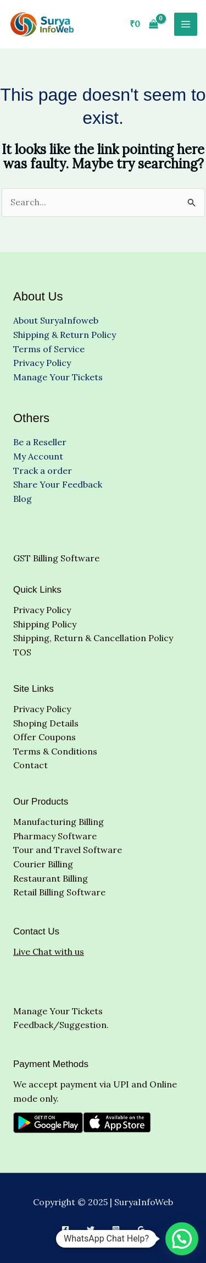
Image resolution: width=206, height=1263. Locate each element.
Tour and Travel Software (67, 849)
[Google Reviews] (141, 1229)
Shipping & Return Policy (64, 334)
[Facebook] (65, 1229)
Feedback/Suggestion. (61, 1024)
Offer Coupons (44, 736)
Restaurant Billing (50, 878)
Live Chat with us (48, 951)
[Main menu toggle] (185, 24)
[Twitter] (90, 1229)
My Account (38, 456)
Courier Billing (43, 864)
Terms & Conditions (55, 751)
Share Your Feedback (57, 484)
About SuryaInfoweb (55, 320)
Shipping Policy (44, 624)
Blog (22, 498)
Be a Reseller (39, 441)
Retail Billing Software (59, 892)
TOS (22, 652)
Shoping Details (46, 723)
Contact (30, 764)
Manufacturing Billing (58, 821)
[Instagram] (116, 1229)
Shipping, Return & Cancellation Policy (93, 637)
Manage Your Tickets (58, 376)
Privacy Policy (42, 362)
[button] (181, 1238)
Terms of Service (49, 348)
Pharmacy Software (55, 835)
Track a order (42, 470)
